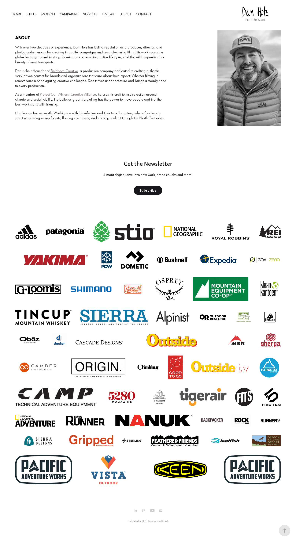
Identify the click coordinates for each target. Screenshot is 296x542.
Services (90, 14)
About (125, 14)
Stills (32, 14)
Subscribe (148, 190)
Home (17, 14)
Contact (143, 14)
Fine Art (109, 14)
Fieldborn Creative (64, 70)
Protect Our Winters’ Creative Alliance (68, 94)
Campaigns (69, 14)
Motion (48, 14)
